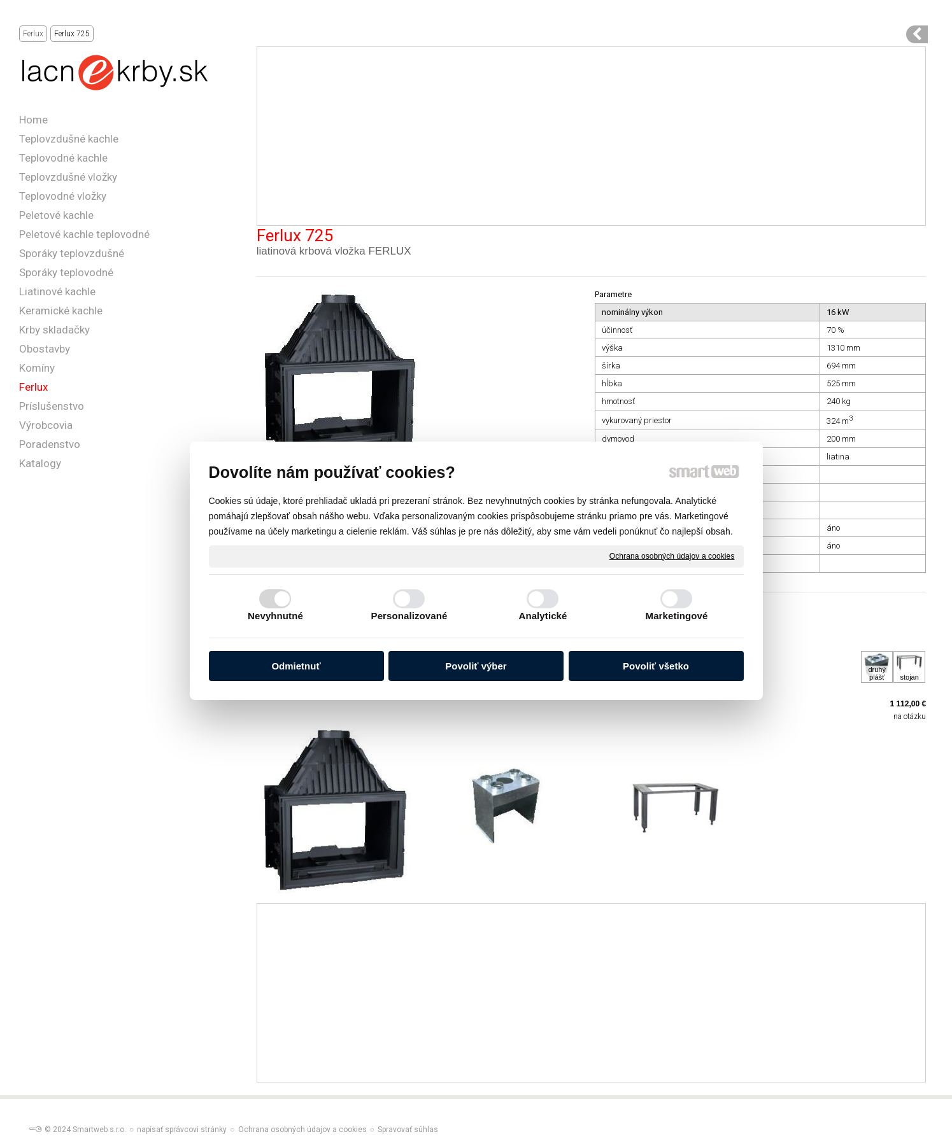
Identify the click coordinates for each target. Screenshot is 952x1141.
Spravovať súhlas (408, 1129)
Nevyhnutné (275, 615)
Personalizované (409, 615)
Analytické (542, 615)
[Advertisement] (591, 136)
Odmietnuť (295, 666)
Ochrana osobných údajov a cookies (672, 555)
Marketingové (677, 615)
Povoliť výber (475, 666)
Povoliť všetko (656, 666)
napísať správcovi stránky (182, 1129)
